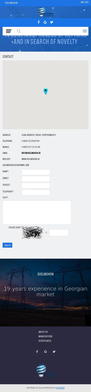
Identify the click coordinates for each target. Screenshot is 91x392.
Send (7, 245)
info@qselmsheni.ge (31, 153)
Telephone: (8, 191)
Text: (5, 198)
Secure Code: (15, 227)
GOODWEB (60, 388)
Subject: (6, 185)
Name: (6, 171)
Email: (6, 178)
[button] (45, 91)
